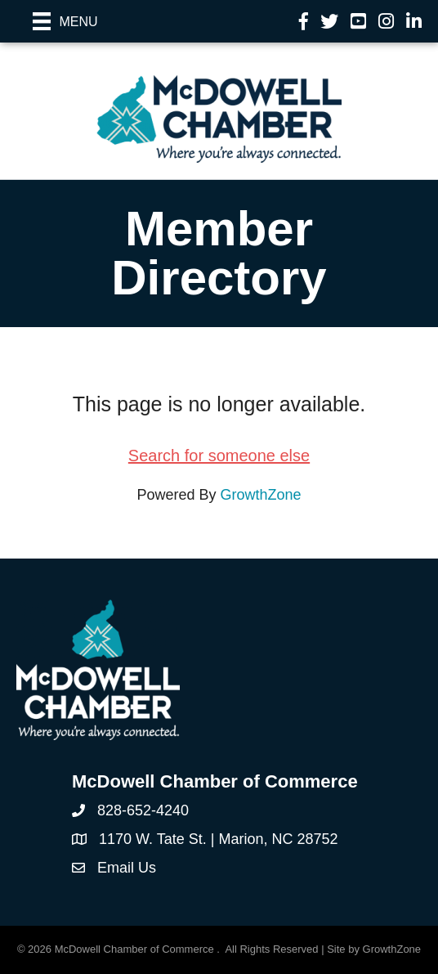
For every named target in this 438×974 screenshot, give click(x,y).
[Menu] (65, 21)
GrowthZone (261, 495)
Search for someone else (219, 456)
